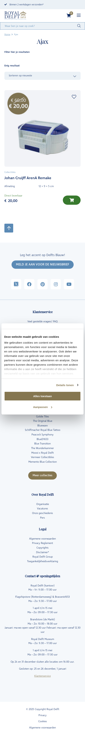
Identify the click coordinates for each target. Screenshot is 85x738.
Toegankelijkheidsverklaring (42, 561)
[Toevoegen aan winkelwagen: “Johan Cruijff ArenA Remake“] (72, 200)
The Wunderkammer (42, 448)
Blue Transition (42, 443)
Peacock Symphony (42, 434)
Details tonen (65, 385)
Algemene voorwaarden (42, 538)
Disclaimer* (42, 552)
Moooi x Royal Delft (42, 453)
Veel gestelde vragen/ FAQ (42, 321)
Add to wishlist (74, 97)
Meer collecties (42, 475)
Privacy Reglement (42, 543)
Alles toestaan (42, 396)
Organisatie (42, 504)
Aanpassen (42, 407)
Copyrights (42, 547)
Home (7, 34)
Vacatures (42, 508)
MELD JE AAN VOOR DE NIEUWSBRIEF (42, 264)
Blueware (42, 425)
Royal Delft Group (42, 556)
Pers (42, 517)
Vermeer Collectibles (42, 457)
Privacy (42, 715)
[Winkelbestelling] (42, 76)
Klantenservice (42, 676)
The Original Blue (42, 421)
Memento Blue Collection (42, 462)
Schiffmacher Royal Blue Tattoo (42, 430)
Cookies (42, 721)
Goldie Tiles (42, 416)
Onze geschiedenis (42, 513)
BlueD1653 (42, 439)
